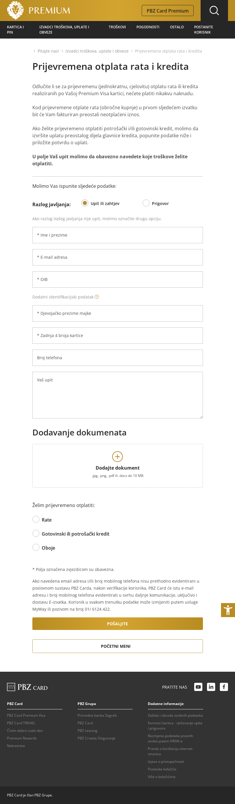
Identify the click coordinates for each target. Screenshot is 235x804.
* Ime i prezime (52, 235)
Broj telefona (49, 357)
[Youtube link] (198, 687)
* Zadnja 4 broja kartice (60, 335)
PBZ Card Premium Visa (26, 715)
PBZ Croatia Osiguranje (96, 738)
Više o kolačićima (162, 776)
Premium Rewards (22, 738)
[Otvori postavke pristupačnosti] (228, 610)
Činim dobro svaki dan (25, 730)
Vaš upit (45, 380)
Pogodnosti (147, 27)
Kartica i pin (15, 30)
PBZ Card (85, 722)
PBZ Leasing (87, 730)
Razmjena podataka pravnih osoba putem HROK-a (170, 738)
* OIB (42, 279)
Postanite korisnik (203, 30)
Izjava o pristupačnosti (166, 761)
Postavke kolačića (162, 769)
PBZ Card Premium (168, 11)
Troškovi (117, 27)
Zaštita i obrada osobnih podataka (175, 715)
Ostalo (177, 27)
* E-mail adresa (52, 257)
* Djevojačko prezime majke (64, 313)
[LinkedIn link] (211, 687)
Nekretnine (16, 745)
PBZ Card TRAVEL (21, 722)
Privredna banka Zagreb (97, 715)
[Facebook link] (224, 687)
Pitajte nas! (48, 51)
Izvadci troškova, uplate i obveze (64, 30)
